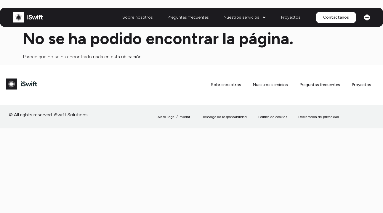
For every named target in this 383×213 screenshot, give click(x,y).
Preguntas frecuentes (188, 17)
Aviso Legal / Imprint (174, 117)
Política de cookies (273, 117)
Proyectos (290, 17)
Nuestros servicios (245, 17)
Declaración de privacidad (319, 117)
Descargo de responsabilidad (224, 117)
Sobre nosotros (137, 17)
